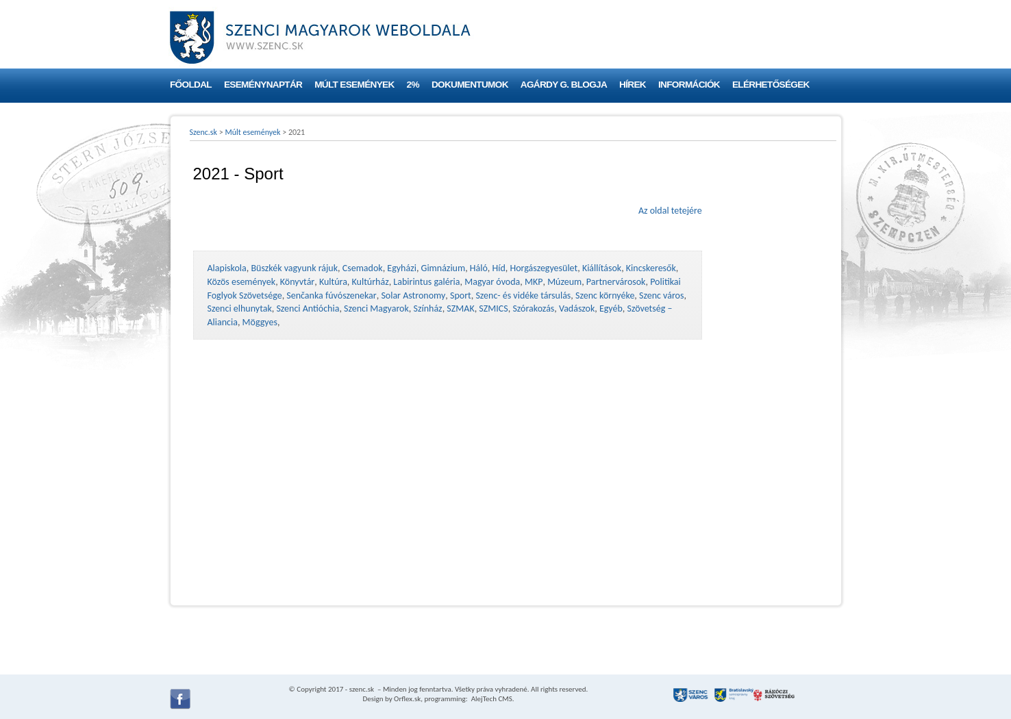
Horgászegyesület (543, 268)
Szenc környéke (604, 295)
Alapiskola (227, 268)
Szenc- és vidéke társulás (523, 295)
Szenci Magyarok (376, 308)
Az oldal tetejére (670, 210)
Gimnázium (443, 268)
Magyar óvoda (492, 282)
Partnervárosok (616, 282)
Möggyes (259, 322)
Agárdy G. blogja (564, 84)
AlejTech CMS (490, 698)
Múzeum (564, 282)
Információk (689, 84)
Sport (460, 295)
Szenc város (661, 295)
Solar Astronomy (413, 295)
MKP (533, 282)
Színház (428, 308)
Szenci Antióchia (307, 308)
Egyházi (401, 268)
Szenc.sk (204, 132)
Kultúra (333, 282)
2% (413, 84)
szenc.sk (361, 689)
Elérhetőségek (771, 84)
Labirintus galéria (426, 282)
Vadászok (577, 308)
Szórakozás (533, 308)
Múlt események (354, 84)
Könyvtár (297, 282)
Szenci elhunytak (240, 308)
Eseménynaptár (263, 84)
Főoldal (191, 84)
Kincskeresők (651, 268)
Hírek (632, 84)
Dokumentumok (470, 84)
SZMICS (493, 308)
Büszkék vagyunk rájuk (294, 268)
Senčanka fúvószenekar (331, 295)
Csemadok (362, 268)
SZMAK (460, 308)
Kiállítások (601, 268)
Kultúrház (370, 282)
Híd (499, 268)
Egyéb (611, 308)
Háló (479, 268)
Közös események (242, 282)
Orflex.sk (407, 698)
